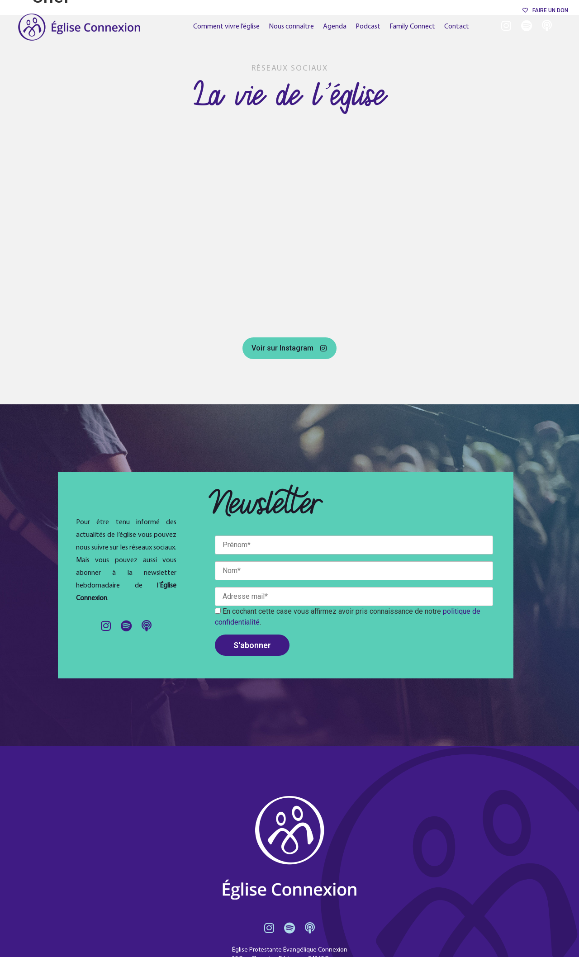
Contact (456, 26)
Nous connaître (291, 26)
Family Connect (412, 26)
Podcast (368, 26)
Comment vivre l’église (226, 26)
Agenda (334, 26)
